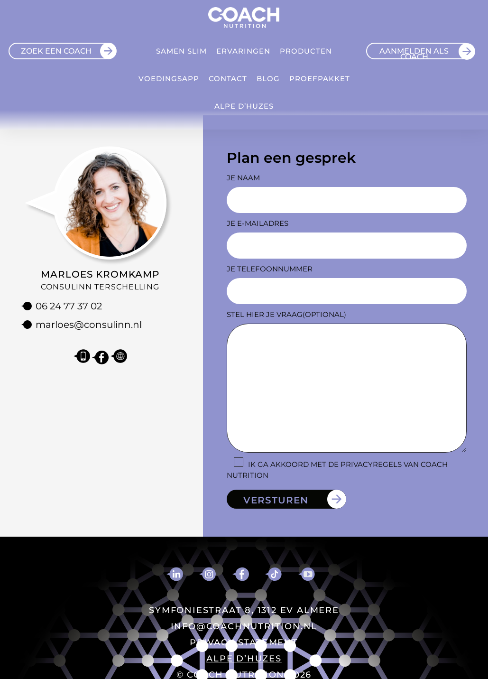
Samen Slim (181, 51)
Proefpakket (319, 78)
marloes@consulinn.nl (89, 324)
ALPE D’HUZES (244, 106)
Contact (228, 78)
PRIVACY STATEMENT (244, 642)
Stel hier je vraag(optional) (286, 314)
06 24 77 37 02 (69, 306)
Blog (268, 78)
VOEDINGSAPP (168, 78)
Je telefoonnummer (270, 268)
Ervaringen (243, 51)
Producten (306, 51)
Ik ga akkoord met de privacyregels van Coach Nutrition (337, 470)
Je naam (243, 177)
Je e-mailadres (257, 223)
